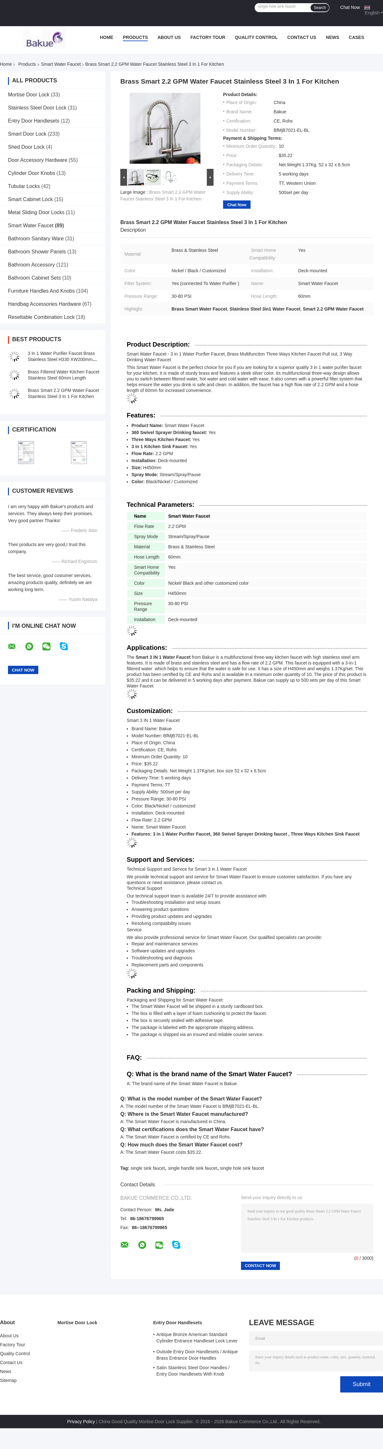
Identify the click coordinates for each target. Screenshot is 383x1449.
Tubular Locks (24, 186)
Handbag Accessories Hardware (44, 304)
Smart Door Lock (27, 134)
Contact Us (301, 37)
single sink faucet (148, 1168)
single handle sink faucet (192, 1168)
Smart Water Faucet (61, 64)
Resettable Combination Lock (41, 317)
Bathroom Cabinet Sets (34, 278)
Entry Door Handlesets (33, 121)
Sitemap (8, 1380)
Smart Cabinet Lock (30, 199)
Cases (356, 37)
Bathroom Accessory (31, 264)
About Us (169, 37)
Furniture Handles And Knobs (41, 291)
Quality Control (256, 37)
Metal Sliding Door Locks (36, 212)
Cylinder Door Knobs (31, 173)
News (332, 37)
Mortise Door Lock (28, 94)
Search (320, 7)
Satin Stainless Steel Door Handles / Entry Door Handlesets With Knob (192, 1371)
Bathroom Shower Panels (37, 251)
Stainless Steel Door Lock (37, 107)
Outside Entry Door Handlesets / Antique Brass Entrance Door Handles (197, 1355)
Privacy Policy (81, 1421)
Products (135, 37)
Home (106, 37)
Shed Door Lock (26, 147)
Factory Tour (208, 37)
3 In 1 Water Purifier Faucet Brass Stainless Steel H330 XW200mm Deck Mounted (61, 359)
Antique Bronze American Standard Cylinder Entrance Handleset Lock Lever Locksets (196, 1338)
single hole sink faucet (242, 1168)
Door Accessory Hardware (37, 160)
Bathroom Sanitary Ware (36, 238)
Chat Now (350, 7)
